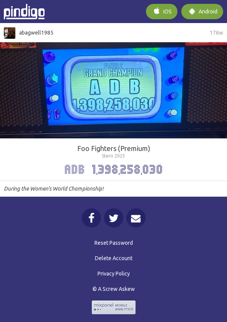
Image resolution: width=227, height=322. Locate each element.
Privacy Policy (114, 274)
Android (202, 11)
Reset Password (113, 243)
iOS (162, 11)
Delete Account (114, 258)
